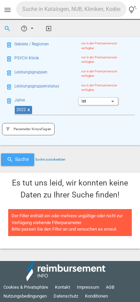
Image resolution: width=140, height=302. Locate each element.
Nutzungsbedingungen (25, 296)
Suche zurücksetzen (50, 159)
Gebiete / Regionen (31, 44)
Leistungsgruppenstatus (36, 86)
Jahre (19, 100)
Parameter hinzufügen (28, 129)
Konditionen (96, 296)
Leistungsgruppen (30, 72)
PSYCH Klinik (26, 58)
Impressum (88, 287)
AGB (110, 287)
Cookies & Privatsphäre (25, 287)
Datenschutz (66, 296)
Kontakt (62, 287)
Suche (17, 159)
